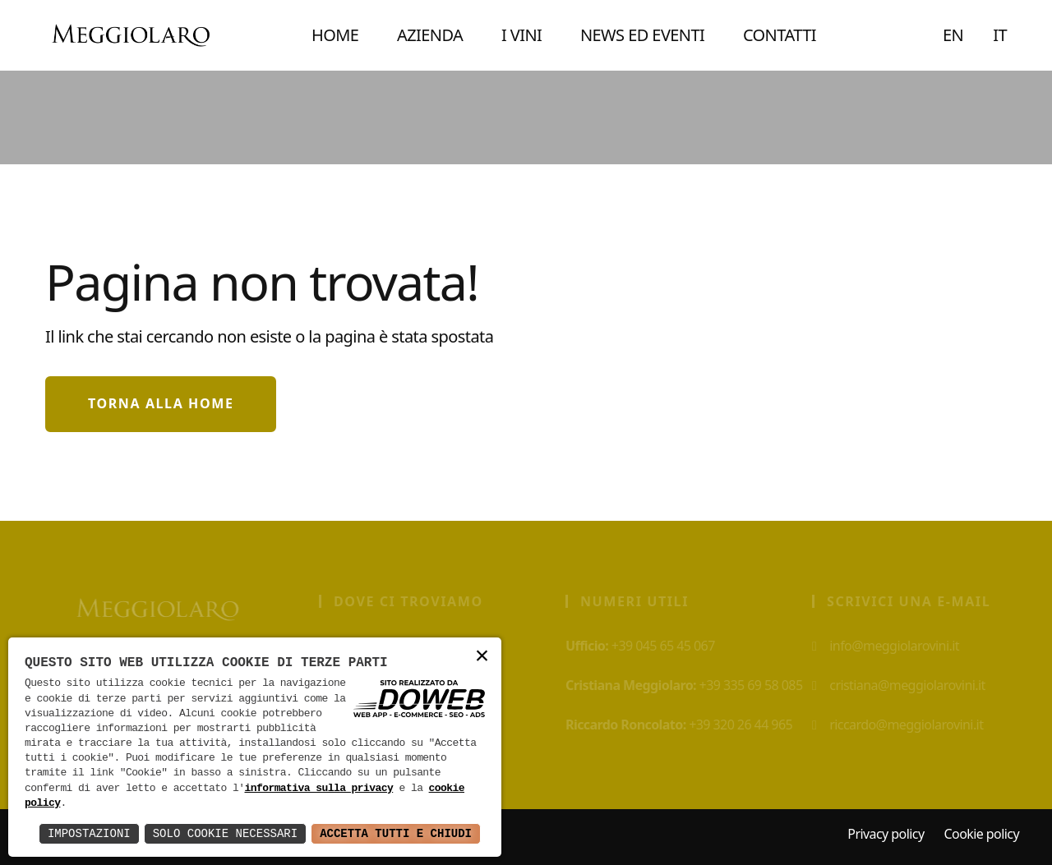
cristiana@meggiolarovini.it (903, 685)
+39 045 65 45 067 (645, 646)
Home (334, 35)
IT (1000, 35)
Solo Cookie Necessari (225, 833)
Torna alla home (160, 403)
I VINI (521, 35)
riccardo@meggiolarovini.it (902, 724)
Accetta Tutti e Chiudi (396, 833)
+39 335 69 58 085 (689, 685)
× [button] (482, 657)
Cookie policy (981, 834)
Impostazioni (89, 833)
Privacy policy (885, 834)
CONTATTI (779, 35)
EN (953, 35)
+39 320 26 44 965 (683, 724)
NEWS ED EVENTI (642, 35)
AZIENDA (430, 35)
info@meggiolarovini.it (890, 646)
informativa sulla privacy (318, 788)
